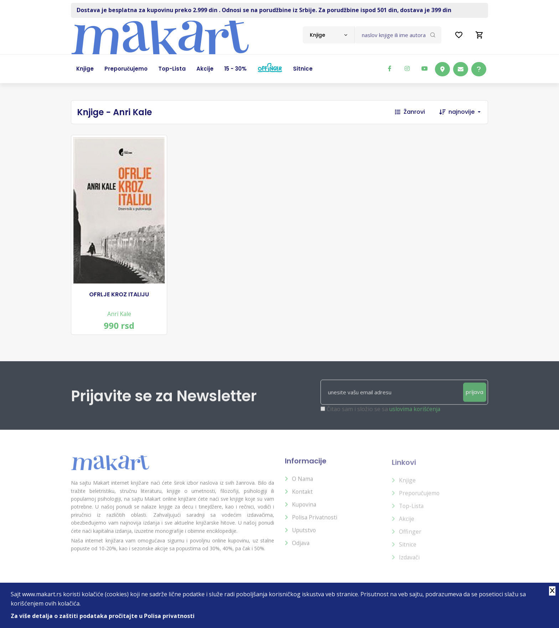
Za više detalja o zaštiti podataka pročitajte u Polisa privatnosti (103, 616)
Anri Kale (119, 311)
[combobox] (328, 35)
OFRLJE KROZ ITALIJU (119, 291)
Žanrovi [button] (410, 112)
